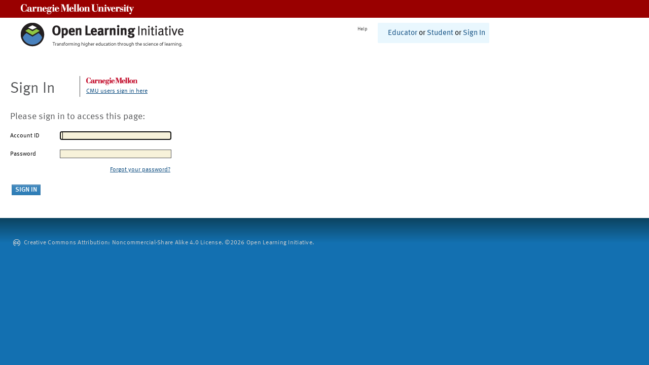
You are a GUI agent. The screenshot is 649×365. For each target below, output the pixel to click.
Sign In (474, 33)
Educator (402, 33)
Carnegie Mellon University (77, 9)
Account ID (25, 136)
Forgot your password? (140, 170)
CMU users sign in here (117, 91)
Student (440, 33)
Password (23, 154)
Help (362, 28)
